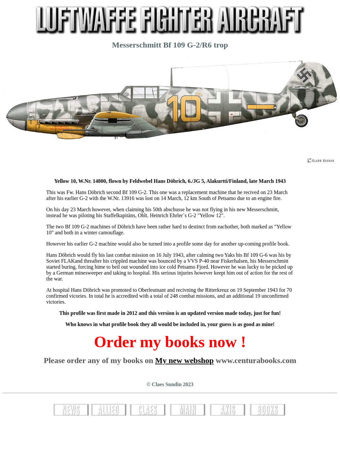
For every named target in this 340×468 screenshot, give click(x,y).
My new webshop (184, 360)
